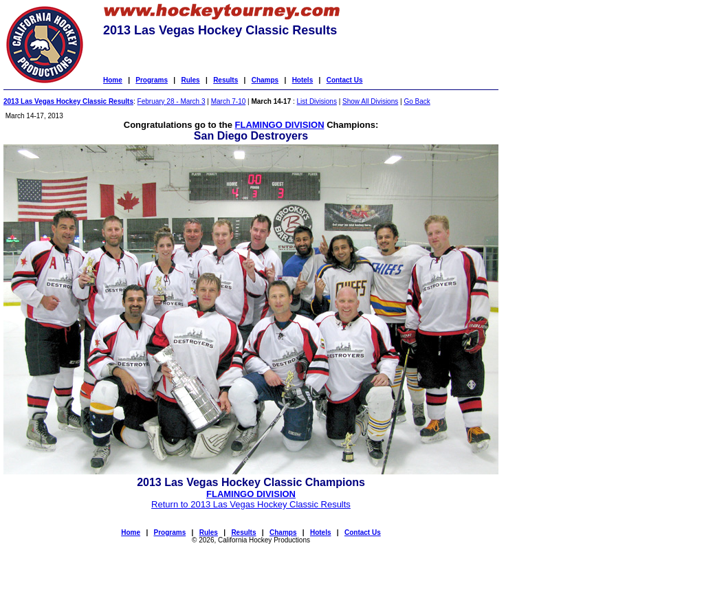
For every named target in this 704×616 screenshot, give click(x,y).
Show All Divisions (370, 101)
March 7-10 (228, 101)
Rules (190, 80)
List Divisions (317, 101)
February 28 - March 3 (172, 101)
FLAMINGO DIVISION (279, 125)
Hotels (303, 80)
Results (225, 80)
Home (112, 80)
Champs (265, 80)
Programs (151, 80)
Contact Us (345, 80)
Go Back (417, 101)
